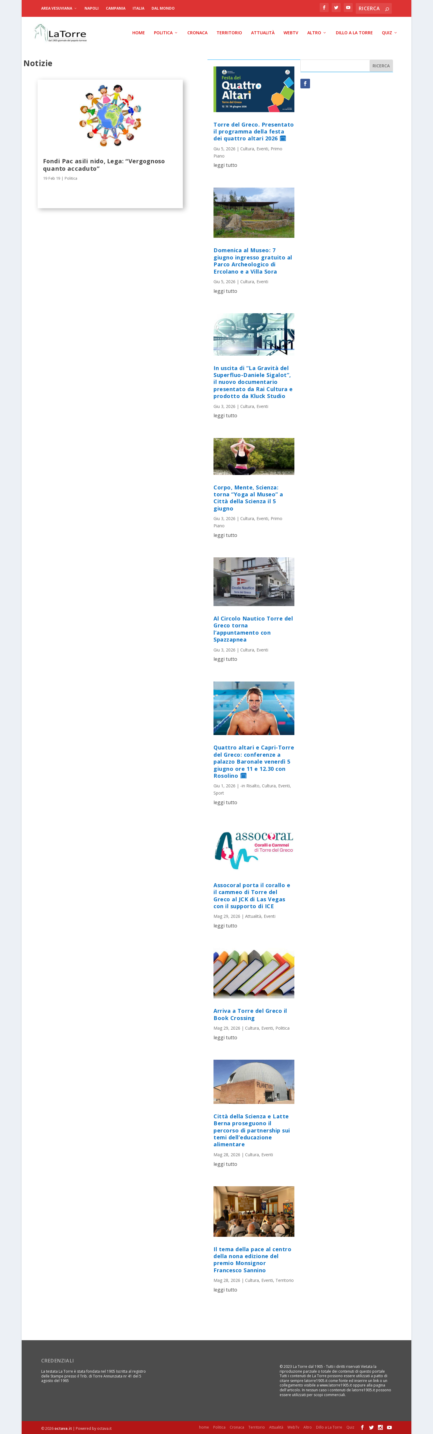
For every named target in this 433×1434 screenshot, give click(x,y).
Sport (218, 792)
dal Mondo (163, 8)
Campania (115, 8)
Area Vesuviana (56, 8)
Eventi (262, 147)
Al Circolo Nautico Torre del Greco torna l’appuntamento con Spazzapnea (253, 628)
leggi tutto (225, 164)
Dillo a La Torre (354, 31)
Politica (163, 31)
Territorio (229, 31)
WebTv (291, 31)
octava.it (63, 1426)
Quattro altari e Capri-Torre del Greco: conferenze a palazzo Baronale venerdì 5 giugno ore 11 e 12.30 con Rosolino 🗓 (253, 760)
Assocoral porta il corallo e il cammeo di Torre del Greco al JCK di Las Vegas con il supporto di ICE (251, 894)
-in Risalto (249, 784)
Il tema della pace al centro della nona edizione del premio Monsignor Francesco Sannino (252, 1258)
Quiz (387, 31)
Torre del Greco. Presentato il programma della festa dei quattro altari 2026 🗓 (253, 130)
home (138, 31)
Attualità (263, 31)
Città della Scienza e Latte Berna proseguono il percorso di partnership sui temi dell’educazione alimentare (251, 1129)
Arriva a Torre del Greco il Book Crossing (250, 1013)
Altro (314, 31)
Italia (138, 8)
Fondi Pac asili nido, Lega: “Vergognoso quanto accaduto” (104, 163)
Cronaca (197, 31)
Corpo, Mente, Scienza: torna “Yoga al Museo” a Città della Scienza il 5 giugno (248, 496)
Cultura (247, 147)
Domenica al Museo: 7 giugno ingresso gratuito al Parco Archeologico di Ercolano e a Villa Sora (252, 259)
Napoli (91, 8)
